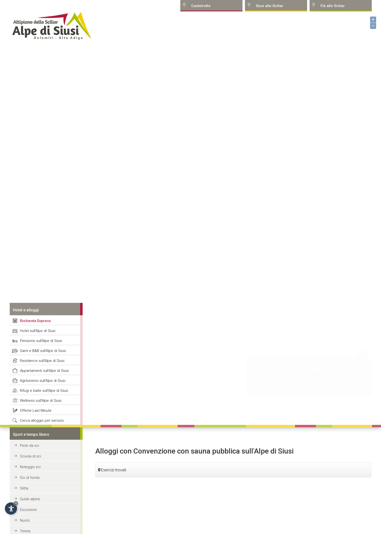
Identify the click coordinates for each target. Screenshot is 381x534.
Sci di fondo (30, 477)
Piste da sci (29, 445)
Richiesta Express (35, 321)
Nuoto (25, 520)
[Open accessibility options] (11, 508)
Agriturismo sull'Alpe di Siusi (42, 380)
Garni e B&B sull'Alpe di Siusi (43, 351)
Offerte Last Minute (36, 410)
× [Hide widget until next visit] (16, 503)
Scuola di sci (30, 456)
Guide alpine (30, 499)
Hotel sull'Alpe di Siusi (37, 331)
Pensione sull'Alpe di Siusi (41, 341)
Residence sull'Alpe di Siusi (42, 361)
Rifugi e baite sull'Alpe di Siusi (44, 390)
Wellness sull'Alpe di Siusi (40, 400)
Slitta (24, 488)
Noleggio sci (30, 467)
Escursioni (28, 510)
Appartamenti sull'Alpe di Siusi (44, 370)
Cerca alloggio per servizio (42, 420)
